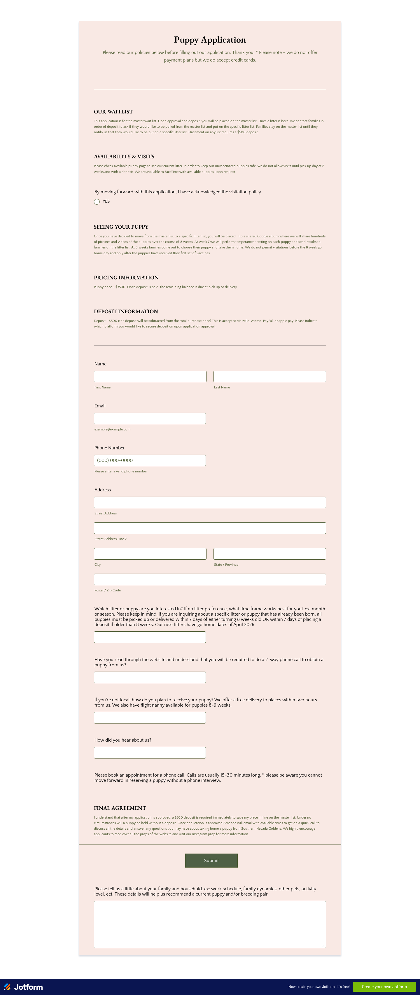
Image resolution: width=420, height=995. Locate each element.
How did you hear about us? (122, 740)
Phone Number (109, 448)
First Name (102, 387)
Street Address (105, 513)
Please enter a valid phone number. (121, 471)
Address (102, 490)
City (97, 565)
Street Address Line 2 (110, 539)
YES (106, 201)
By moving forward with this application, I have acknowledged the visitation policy (177, 192)
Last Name (222, 387)
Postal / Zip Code (107, 590)
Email (100, 406)
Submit (211, 860)
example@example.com (112, 429)
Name (100, 364)
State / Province (226, 565)
